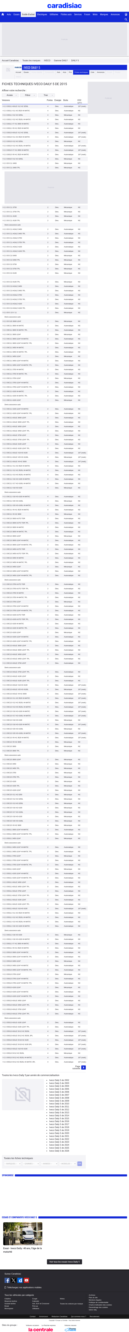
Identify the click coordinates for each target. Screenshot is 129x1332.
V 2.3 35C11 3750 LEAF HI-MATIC (16, 383)
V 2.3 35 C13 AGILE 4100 (12, 304)
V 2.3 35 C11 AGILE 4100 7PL (14, 251)
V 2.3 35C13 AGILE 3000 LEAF (14, 646)
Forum (87, 14)
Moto (95, 14)
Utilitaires (54, 14)
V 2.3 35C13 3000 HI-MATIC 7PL (15, 532)
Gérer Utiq (92, 1310)
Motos (62, 1299)
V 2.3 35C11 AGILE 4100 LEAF (14, 444)
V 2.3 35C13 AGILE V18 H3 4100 (15, 685)
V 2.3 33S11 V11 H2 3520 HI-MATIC (16, 111)
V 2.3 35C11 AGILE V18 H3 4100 (15, 453)
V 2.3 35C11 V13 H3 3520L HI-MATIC (17, 475)
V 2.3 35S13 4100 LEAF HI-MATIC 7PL (17, 996)
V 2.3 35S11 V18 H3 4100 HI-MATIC (16, 939)
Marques (104, 14)
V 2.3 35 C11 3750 (10, 207)
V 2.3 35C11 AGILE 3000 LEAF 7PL (16, 422)
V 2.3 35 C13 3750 (10, 264)
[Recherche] (126, 19)
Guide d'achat (28, 14)
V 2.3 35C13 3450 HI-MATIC (13, 558)
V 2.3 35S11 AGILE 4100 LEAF (14, 900)
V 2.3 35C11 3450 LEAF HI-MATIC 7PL (17, 365)
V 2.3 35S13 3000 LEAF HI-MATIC (16, 952)
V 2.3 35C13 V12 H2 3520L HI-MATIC (17, 703)
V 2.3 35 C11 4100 (10, 216)
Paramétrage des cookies (98, 1307)
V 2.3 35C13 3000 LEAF (12, 536)
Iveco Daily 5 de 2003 (59, 1083)
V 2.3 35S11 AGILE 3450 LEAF (14, 882)
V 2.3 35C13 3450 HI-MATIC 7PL (15, 562)
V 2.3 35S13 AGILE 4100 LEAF (14, 1022)
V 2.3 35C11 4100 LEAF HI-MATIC (16, 409)
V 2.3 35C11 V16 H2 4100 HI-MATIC (16, 479)
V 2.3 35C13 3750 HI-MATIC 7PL (15, 597)
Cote (92, 72)
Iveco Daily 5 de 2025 (59, 1148)
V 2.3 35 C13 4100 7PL (11, 282)
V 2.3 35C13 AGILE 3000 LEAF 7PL (16, 650)
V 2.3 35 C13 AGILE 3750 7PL (14, 299)
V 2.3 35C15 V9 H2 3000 (12, 825)
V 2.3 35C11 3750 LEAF (12, 378)
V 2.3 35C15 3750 (9, 773)
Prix (70, 72)
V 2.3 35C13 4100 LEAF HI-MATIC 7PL (17, 641)
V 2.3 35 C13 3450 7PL (11, 260)
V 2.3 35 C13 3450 (10, 256)
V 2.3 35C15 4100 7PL (11, 786)
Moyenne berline (11, 1301)
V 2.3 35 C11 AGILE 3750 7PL (14, 242)
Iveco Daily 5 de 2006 (59, 1092)
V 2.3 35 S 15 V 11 (10, 312)
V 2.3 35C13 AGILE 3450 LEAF (14, 654)
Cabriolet (35, 1301)
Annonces (115, 14)
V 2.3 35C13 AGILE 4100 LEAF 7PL (16, 681)
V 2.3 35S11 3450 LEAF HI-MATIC (16, 847)
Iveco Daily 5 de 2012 (59, 1109)
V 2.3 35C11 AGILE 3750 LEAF (14, 435)
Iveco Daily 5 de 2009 (59, 1101)
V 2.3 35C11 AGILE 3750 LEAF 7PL (16, 440)
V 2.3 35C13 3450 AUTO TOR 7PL (16, 554)
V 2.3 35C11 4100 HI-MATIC (13, 391)
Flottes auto (66, 14)
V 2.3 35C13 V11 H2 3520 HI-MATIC (16, 698)
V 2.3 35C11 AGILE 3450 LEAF (14, 426)
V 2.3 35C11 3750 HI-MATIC (13, 369)
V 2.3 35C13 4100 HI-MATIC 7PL (15, 628)
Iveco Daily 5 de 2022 (59, 1139)
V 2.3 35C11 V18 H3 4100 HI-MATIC (16, 497)
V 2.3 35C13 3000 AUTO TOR (14, 518)
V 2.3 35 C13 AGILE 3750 (12, 295)
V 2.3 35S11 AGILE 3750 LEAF (14, 891)
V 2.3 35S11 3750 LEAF (12, 856)
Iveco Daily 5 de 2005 (59, 1089)
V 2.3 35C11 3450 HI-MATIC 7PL (15, 352)
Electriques (42, 14)
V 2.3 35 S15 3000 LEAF (12, 321)
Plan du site (93, 1297)
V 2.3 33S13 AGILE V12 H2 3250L (15, 133)
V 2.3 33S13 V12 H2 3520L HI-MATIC (17, 146)
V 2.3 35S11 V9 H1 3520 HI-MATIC (16, 948)
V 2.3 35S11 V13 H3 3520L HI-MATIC (17, 922)
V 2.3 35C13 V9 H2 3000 (12, 742)
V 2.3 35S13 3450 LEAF (12, 961)
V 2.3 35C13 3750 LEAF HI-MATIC (16, 606)
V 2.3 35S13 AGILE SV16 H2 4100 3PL (17, 1044)
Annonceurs (43, 1316)
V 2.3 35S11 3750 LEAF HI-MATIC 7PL (17, 865)
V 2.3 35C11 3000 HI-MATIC (13, 326)
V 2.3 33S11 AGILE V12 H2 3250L (15, 106)
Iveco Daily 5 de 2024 (59, 1145)
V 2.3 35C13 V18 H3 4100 (12, 720)
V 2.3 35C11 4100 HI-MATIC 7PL (15, 396)
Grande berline (10, 1304)
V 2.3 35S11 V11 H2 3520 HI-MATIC (16, 913)
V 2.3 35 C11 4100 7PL (11, 220)
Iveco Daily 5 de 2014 (59, 1115)
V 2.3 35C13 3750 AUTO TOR (14, 584)
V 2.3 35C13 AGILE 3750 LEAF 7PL (16, 672)
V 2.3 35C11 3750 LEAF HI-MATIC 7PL (17, 387)
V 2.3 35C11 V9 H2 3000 (12, 514)
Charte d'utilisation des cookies (100, 1305)
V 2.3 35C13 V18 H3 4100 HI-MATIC (16, 724)
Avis (58, 72)
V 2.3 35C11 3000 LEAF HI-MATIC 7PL (17, 343)
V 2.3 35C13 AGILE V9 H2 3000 (15, 694)
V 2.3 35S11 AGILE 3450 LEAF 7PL (16, 887)
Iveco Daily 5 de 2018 (59, 1127)
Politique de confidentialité (98, 1302)
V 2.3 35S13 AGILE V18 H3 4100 (15, 1049)
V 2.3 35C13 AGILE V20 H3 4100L (15, 689)
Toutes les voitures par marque (71, 1304)
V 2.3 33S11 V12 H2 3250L (13, 115)
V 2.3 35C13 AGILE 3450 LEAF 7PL (16, 659)
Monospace (9, 1308)
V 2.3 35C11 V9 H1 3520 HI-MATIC (16, 510)
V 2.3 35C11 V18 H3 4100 (12, 488)
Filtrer (30, 95)
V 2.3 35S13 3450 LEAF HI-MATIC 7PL (17, 970)
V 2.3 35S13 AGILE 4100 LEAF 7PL (16, 1027)
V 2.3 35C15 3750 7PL (11, 777)
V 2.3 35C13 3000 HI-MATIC (13, 527)
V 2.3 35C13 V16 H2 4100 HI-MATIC (16, 711)
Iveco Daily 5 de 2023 (59, 1142)
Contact (32, 1316)
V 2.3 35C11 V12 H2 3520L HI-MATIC (17, 470)
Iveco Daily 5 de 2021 (59, 1136)
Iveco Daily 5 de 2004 (59, 1086)
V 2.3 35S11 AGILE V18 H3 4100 (15, 908)
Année (12, 95)
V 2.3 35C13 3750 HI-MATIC (13, 593)
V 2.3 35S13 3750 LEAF (12, 974)
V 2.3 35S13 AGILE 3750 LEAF (14, 1009)
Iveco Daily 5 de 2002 (59, 1080)
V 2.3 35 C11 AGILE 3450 (12, 229)
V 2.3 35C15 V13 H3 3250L (13, 803)
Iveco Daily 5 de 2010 (59, 1104)
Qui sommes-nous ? (78, 1316)
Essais (16, 14)
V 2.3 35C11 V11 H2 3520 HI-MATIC (16, 466)
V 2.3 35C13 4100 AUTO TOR (14, 615)
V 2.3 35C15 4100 (9, 781)
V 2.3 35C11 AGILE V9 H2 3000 (15, 461)
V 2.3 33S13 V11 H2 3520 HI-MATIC (16, 137)
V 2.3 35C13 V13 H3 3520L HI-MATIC (17, 707)
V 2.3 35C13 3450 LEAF (12, 567)
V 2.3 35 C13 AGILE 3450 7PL (14, 291)
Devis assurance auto (13, 225)
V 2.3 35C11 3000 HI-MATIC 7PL (15, 330)
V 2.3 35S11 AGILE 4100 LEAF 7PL (16, 904)
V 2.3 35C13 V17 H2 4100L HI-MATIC (17, 716)
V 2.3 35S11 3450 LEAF (12, 838)
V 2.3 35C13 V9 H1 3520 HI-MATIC (16, 738)
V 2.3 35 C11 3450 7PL (11, 168)
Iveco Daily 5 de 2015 (59, 1118)
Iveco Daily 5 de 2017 (59, 1124)
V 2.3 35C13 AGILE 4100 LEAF (14, 676)
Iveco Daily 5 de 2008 (59, 1098)
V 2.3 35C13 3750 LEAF (12, 602)
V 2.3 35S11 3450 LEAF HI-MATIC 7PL (17, 852)
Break (7, 1306)
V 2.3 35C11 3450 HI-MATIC (13, 348)
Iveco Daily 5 (32, 67)
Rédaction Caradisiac (60, 1316)
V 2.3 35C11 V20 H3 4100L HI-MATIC (17, 505)
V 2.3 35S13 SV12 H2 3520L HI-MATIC (17, 1057)
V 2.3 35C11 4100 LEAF (12, 400)
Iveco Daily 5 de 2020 (59, 1133)
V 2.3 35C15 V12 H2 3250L (13, 799)
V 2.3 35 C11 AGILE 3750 (12, 238)
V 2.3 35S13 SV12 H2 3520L (13, 1053)
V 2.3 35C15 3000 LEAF (12, 759)
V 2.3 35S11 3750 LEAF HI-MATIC (16, 860)
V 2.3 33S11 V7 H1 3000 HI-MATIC (16, 124)
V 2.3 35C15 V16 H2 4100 (12, 808)
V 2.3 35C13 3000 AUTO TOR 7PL (16, 523)
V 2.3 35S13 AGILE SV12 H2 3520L (16, 1031)
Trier (49, 95)
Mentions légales (95, 1300)
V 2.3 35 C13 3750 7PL (11, 269)
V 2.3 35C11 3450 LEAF (12, 356)
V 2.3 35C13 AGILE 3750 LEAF (14, 663)
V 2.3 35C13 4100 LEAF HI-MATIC (16, 637)
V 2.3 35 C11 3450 (10, 163)
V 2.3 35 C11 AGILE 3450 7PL (14, 234)
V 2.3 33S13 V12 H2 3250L (13, 141)
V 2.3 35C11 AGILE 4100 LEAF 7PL (16, 448)
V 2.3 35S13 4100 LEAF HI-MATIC (16, 992)
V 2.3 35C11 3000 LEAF (12, 334)
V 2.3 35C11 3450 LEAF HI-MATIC (16, 361)
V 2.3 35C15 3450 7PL (11, 768)
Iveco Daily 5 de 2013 (59, 1112)
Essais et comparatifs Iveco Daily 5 (19, 1217)
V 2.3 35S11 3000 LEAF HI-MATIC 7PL (17, 834)
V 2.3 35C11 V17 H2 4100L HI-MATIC (17, 483)
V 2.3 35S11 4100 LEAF (12, 869)
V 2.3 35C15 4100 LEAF (12, 790)
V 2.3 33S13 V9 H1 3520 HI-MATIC (16, 154)
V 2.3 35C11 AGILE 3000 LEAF (14, 418)
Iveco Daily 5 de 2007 (59, 1095)
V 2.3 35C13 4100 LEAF (12, 632)
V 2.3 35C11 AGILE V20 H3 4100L (15, 457)
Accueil (18, 72)
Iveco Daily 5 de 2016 (59, 1121)
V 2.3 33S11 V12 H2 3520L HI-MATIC (17, 119)
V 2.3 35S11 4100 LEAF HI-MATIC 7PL (17, 878)
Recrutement (94, 1316)
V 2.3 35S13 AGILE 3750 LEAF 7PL (16, 1014)
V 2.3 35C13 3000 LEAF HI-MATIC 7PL (17, 545)
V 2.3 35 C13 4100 (10, 273)
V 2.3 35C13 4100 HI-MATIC (13, 624)
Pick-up (35, 1306)
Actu (9, 14)
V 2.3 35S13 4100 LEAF (12, 987)
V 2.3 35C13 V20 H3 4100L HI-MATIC (17, 733)
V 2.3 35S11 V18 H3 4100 (12, 935)
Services (78, 14)
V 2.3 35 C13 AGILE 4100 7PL (14, 308)
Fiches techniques (81, 72)
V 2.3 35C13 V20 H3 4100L (13, 729)
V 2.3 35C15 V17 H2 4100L (13, 812)
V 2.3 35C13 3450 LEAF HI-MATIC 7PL (17, 575)
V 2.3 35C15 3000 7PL (11, 751)
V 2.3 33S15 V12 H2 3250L (13, 159)
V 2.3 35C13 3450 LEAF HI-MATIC (16, 571)
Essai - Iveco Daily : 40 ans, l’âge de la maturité (22, 1250)
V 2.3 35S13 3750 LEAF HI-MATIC (16, 979)
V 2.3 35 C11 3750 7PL (11, 212)
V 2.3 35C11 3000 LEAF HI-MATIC (16, 339)
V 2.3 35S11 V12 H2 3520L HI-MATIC (17, 917)
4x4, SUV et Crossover (40, 1304)
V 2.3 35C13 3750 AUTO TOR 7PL (16, 589)
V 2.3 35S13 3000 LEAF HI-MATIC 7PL (17, 957)
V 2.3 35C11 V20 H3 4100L (13, 501)
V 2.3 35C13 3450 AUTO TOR (14, 549)
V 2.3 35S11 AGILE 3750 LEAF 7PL (16, 895)
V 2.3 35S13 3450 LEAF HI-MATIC (16, 965)
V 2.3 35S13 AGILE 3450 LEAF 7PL (16, 1005)
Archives (92, 1295)
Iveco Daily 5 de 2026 (59, 1151)
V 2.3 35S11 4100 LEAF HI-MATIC (16, 873)
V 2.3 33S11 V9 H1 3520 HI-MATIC (16, 128)
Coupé (34, 1299)
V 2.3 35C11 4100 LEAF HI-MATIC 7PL (17, 413)
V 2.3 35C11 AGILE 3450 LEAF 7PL (16, 431)
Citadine (8, 1299)
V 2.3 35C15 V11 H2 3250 (12, 795)
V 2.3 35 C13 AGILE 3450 (12, 286)
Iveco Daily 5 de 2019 (59, 1130)
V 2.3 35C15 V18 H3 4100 (12, 816)
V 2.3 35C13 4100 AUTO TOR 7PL (16, 619)
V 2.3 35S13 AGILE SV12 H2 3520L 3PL (18, 1036)
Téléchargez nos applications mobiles (24, 1287)
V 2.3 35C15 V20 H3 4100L (13, 821)
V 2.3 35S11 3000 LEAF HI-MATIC (16, 830)
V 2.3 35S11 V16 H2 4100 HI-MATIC (16, 926)
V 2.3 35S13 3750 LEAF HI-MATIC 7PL (17, 983)
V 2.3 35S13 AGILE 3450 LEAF (14, 1001)
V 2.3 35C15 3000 (9, 746)
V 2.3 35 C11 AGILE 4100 (12, 247)
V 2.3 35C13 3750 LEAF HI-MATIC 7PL (17, 610)
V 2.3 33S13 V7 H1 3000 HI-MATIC (16, 150)
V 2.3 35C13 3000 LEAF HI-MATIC (16, 540)
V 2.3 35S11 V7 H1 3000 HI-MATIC (16, 944)
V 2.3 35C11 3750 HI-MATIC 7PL (15, 374)
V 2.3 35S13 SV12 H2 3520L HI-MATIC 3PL (19, 1062)
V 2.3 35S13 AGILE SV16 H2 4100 (16, 1040)
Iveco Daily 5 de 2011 (59, 1107)
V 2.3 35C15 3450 (9, 764)
